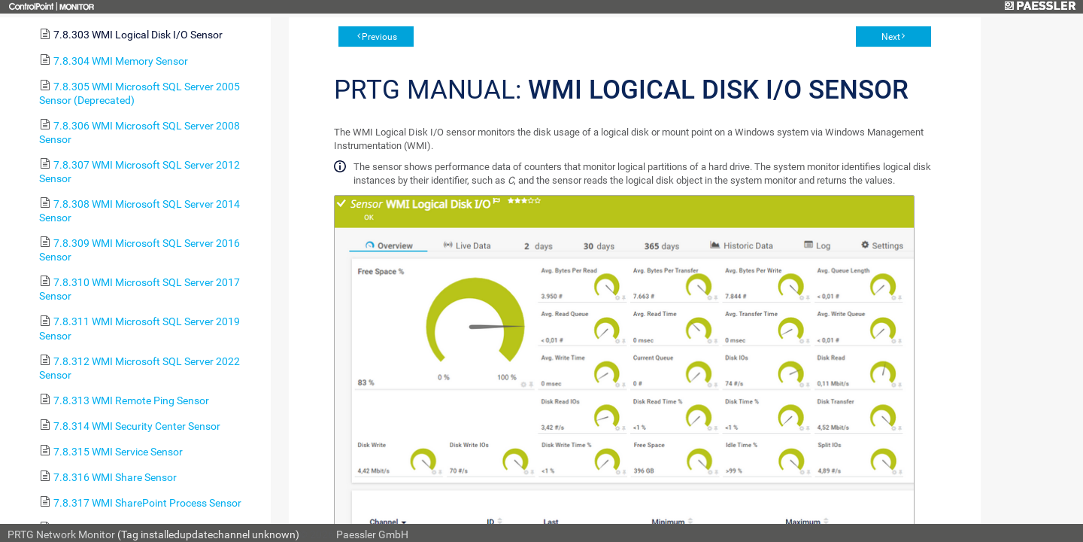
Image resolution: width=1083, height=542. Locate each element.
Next (890, 37)
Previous (379, 37)
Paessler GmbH (372, 534)
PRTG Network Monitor (61, 534)
